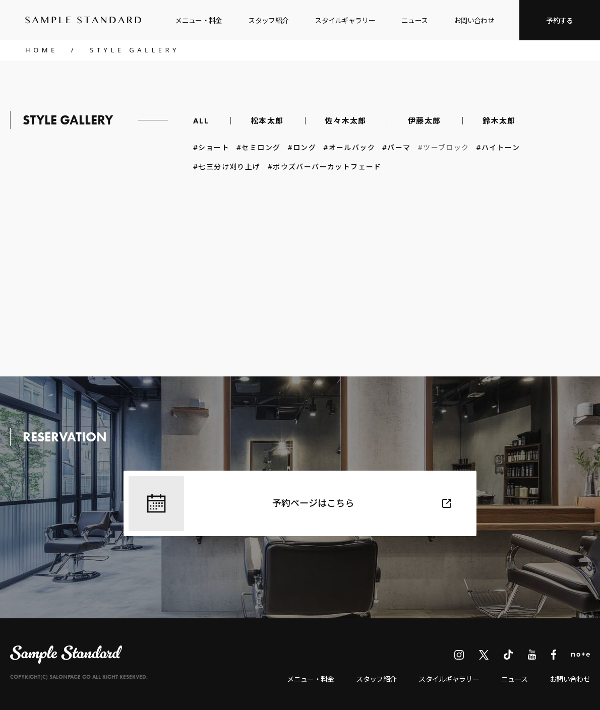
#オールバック (349, 148)
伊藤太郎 (424, 120)
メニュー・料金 (198, 20)
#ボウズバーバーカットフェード (328, 167)
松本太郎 (267, 120)
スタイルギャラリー (345, 20)
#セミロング (258, 148)
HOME (41, 49)
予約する (559, 20)
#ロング (302, 148)
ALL (201, 120)
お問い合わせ (474, 20)
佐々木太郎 (346, 120)
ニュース (414, 20)
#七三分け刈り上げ (227, 167)
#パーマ (396, 148)
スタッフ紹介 (268, 20)
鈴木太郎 (499, 120)
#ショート (211, 148)
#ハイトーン (498, 148)
